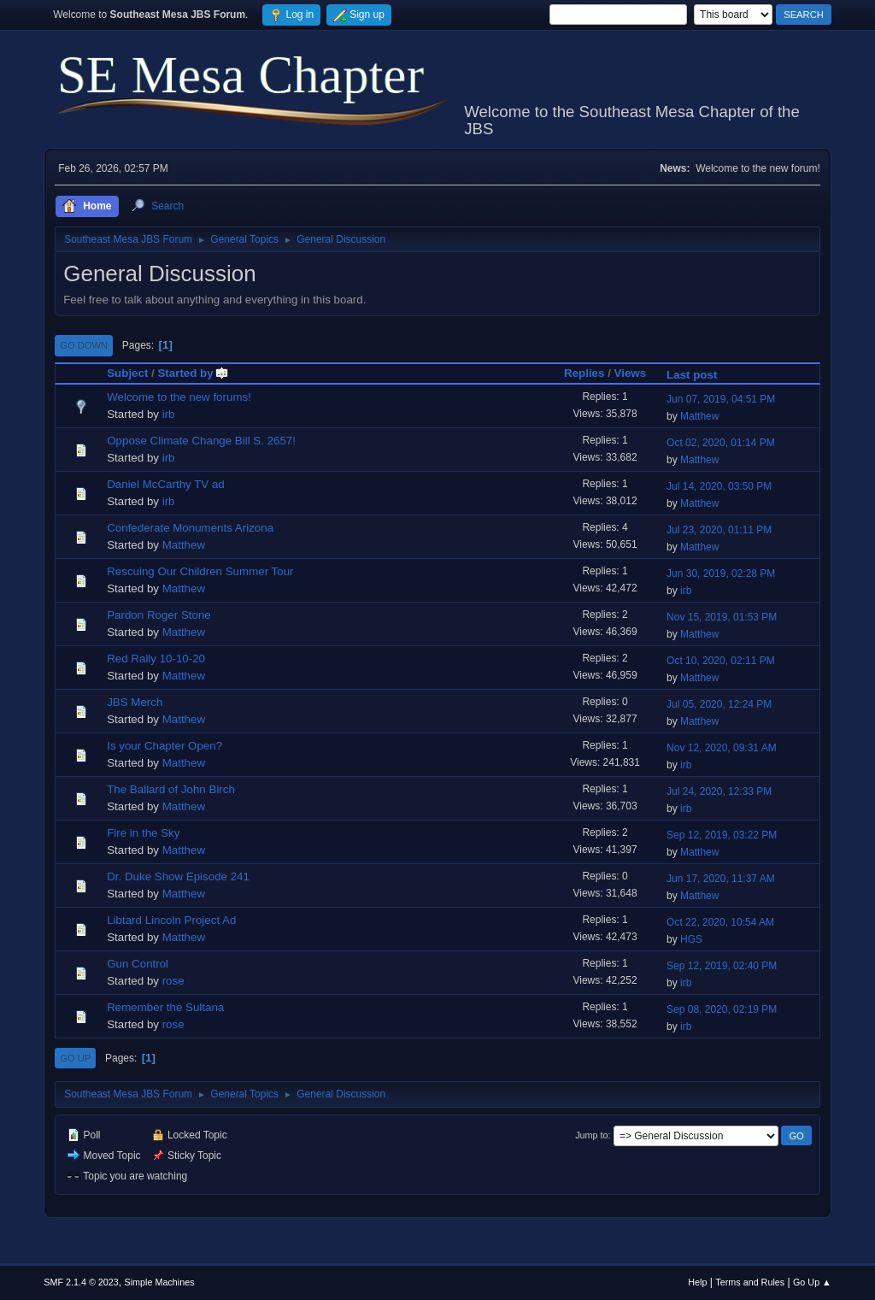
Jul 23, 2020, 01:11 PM (719, 530)
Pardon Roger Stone (159, 615)
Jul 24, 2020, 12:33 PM (719, 791)
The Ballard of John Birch (171, 789)
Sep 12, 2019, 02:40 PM (722, 966)
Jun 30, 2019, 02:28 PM (721, 573)
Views (630, 373)
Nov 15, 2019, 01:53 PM (722, 617)
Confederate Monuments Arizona (190, 527)
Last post (692, 374)
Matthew (699, 416)
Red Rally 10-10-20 (156, 658)
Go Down (84, 345)
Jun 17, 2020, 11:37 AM (721, 879)
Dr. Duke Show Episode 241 (178, 876)
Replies (584, 373)
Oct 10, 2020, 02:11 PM (721, 661)
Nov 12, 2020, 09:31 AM (722, 748)
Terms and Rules (749, 1282)
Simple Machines (160, 1282)
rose (173, 980)
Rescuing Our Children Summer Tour (200, 571)
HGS (691, 939)
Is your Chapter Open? (164, 745)
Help (697, 1282)
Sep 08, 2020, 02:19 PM (722, 1009)
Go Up (75, 1058)
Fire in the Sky (143, 832)
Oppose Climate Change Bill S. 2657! (201, 440)
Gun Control (137, 963)
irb (168, 414)
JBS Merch (134, 702)
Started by (192, 373)
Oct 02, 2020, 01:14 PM (721, 443)
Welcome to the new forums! (179, 397)
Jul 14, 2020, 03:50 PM (719, 486)
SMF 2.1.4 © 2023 (81, 1282)
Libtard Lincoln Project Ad (171, 920)
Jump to (591, 1135)
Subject (127, 373)
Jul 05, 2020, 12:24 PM (719, 704)
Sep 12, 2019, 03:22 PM (722, 835)
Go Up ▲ (812, 1282)
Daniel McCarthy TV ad (166, 484)
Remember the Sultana (165, 1007)
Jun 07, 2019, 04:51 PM (721, 399)
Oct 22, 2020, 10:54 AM (720, 922)
